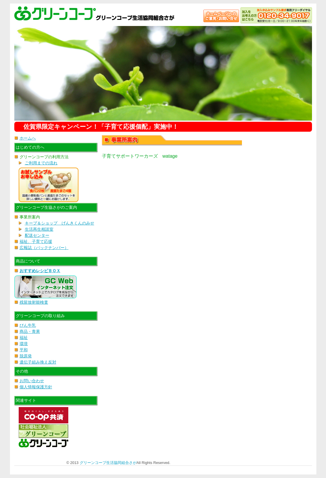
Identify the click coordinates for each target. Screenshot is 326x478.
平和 (24, 349)
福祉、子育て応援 (36, 241)
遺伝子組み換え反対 (38, 362)
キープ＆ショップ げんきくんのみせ (59, 223)
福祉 (24, 337)
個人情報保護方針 (36, 387)
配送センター (37, 235)
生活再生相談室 (39, 229)
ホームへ (28, 138)
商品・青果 (30, 331)
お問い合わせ (32, 380)
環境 (24, 343)
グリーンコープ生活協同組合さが (108, 462)
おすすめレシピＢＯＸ (40, 270)
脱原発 (26, 356)
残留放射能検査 (34, 302)
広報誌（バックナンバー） (44, 247)
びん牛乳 (28, 325)
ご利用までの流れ (41, 163)
